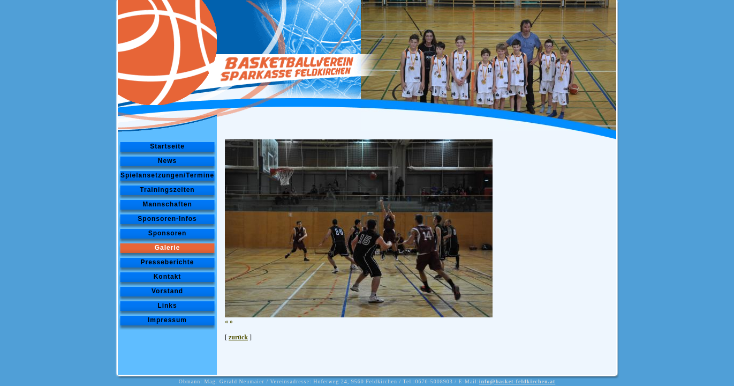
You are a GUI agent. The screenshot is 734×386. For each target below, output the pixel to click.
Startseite (167, 146)
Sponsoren (167, 233)
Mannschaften (167, 204)
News (167, 161)
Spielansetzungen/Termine (167, 175)
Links (167, 305)
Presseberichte (167, 262)
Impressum (167, 320)
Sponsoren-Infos (167, 218)
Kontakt (167, 276)
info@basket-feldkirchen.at (517, 381)
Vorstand (167, 291)
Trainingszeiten (167, 190)
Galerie (167, 247)
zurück (238, 337)
